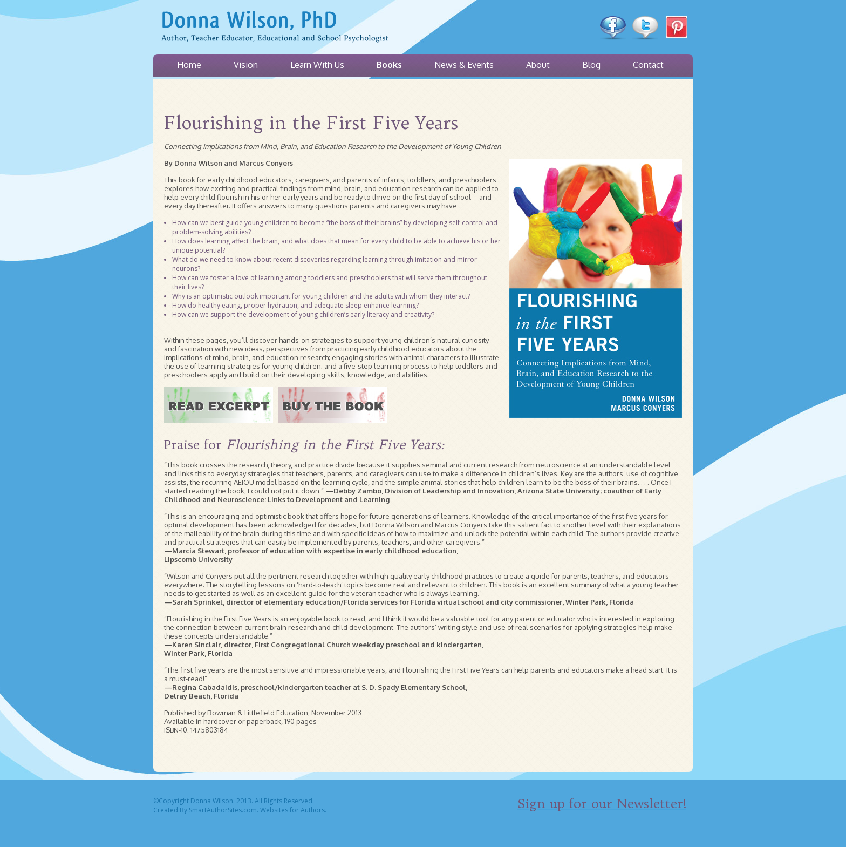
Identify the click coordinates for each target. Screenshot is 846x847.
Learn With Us (317, 64)
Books (389, 64)
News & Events (464, 64)
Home (189, 64)
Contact (648, 64)
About (538, 64)
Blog (591, 64)
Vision (246, 64)
